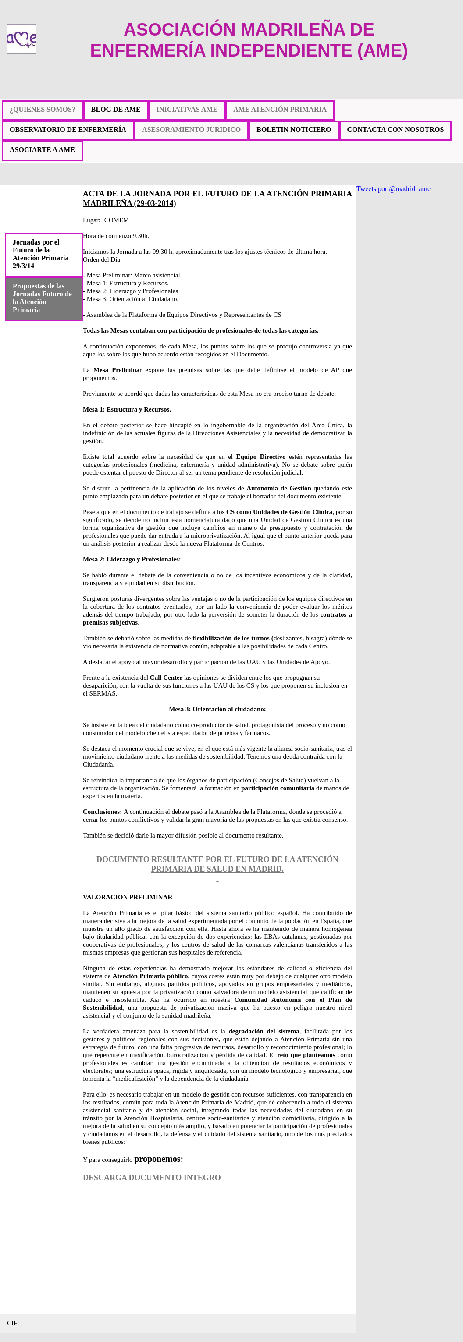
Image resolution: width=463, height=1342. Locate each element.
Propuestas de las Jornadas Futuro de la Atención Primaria (42, 297)
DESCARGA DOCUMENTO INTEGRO (152, 1177)
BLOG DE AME (116, 109)
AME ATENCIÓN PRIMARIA (280, 109)
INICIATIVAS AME (187, 109)
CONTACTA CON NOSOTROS (395, 129)
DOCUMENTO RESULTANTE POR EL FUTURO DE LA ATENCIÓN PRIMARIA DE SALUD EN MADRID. (218, 864)
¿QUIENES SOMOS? (42, 109)
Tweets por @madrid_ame (393, 188)
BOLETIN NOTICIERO (293, 129)
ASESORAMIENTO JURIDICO (191, 129)
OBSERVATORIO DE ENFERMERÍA (68, 129)
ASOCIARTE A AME (42, 149)
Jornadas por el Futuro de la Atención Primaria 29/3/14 (41, 254)
